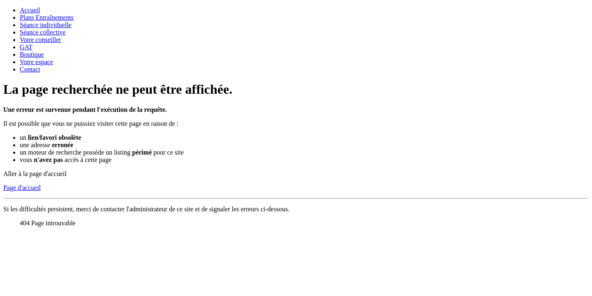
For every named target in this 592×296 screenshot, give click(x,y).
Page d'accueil (22, 187)
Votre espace (36, 61)
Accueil (30, 10)
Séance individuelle (46, 24)
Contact (30, 69)
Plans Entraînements (47, 17)
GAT (26, 47)
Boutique (32, 54)
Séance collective (43, 32)
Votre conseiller (40, 39)
